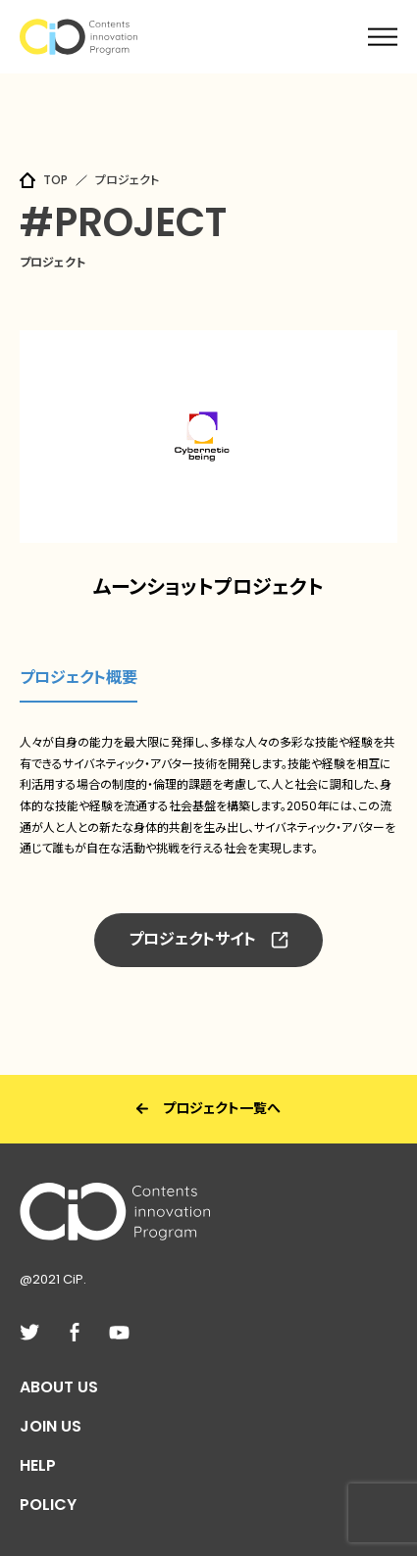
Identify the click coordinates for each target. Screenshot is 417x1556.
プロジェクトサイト (208, 939)
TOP (55, 179)
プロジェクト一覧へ (208, 1108)
